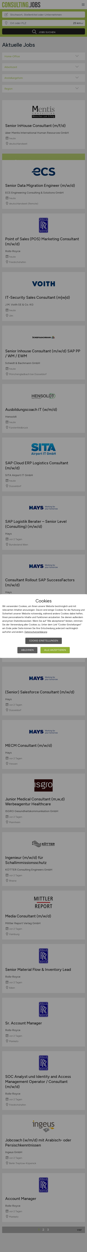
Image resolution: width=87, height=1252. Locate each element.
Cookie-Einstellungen (43, 640)
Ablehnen (27, 650)
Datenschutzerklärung (35, 632)
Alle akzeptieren (55, 650)
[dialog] (43, 626)
